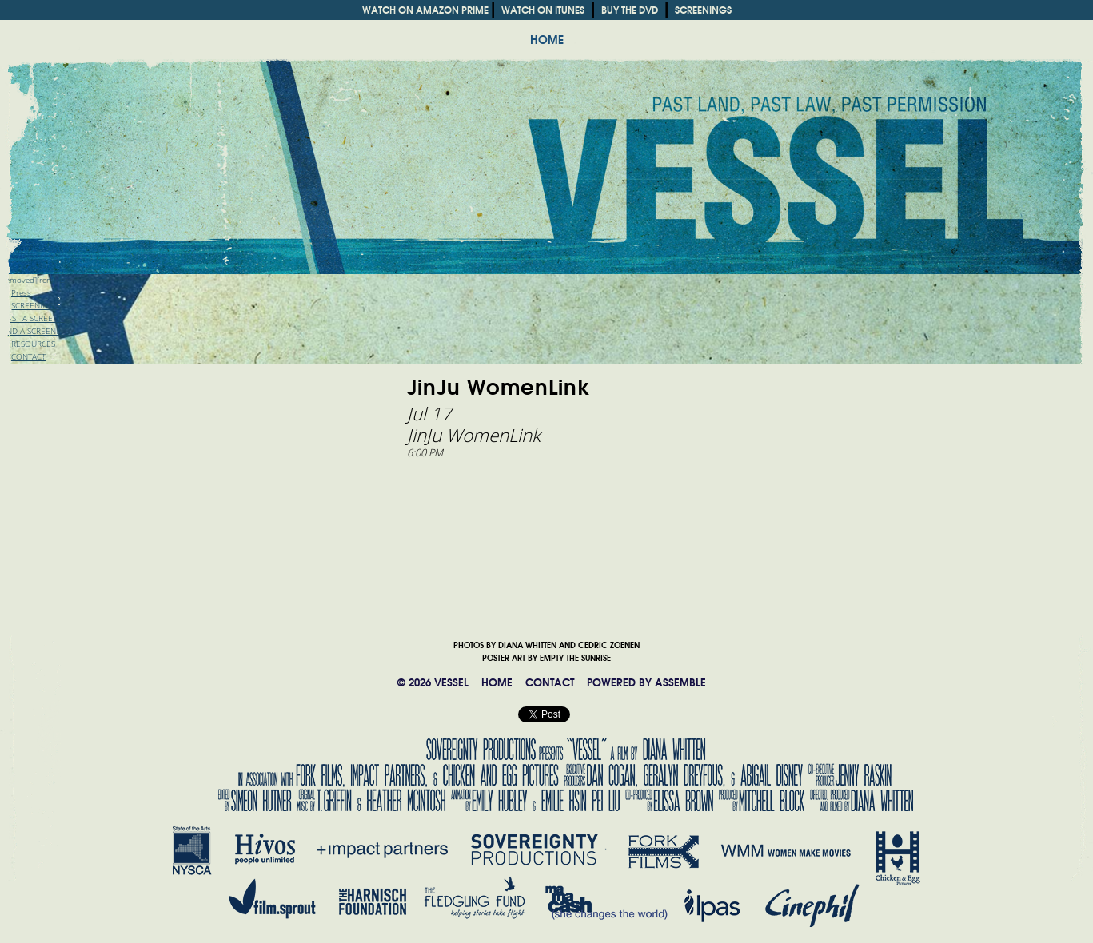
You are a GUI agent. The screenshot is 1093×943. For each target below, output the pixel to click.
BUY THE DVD (629, 10)
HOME (547, 40)
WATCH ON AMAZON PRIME (425, 10)
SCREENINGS (703, 10)
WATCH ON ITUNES (542, 10)
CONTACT (549, 683)
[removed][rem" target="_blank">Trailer (69, 280)
